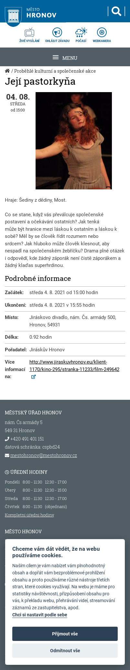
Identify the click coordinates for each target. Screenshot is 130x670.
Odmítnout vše (65, 650)
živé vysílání (29, 32)
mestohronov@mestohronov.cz (43, 455)
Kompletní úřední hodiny (29, 514)
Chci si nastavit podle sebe (39, 615)
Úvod (8, 74)
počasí (81, 32)
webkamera (102, 32)
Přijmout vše (65, 633)
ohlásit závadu (57, 32)
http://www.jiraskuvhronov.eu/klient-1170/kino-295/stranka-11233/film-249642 (74, 365)
